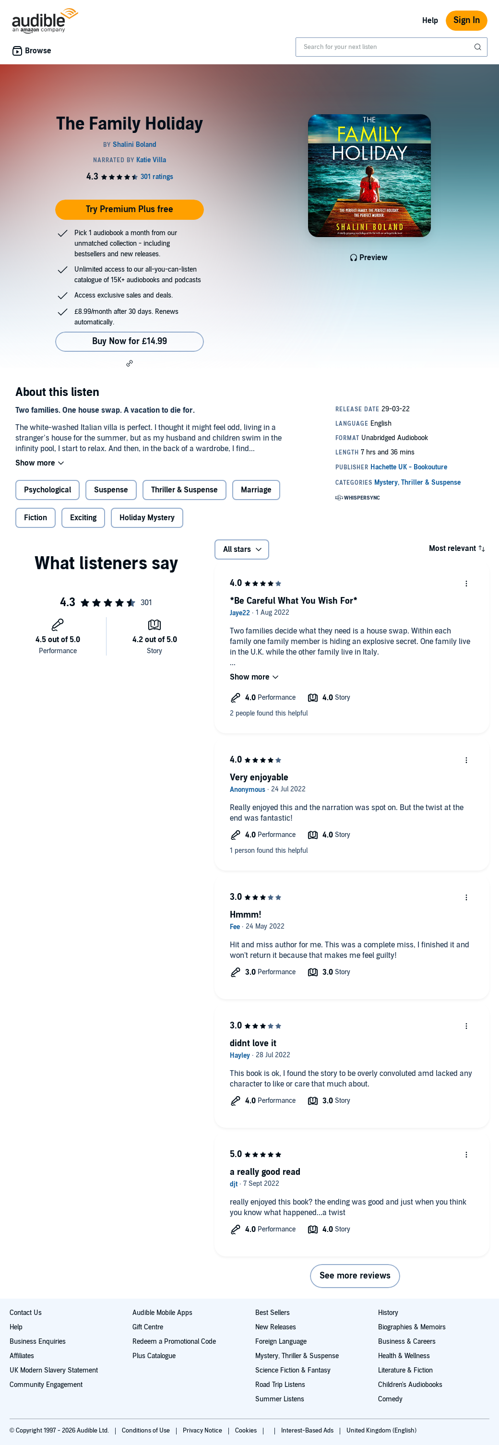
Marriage (256, 490)
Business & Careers (407, 1342)
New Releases (275, 1327)
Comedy (390, 1399)
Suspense (111, 490)
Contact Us (26, 1313)
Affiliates (22, 1356)
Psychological (47, 490)
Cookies (246, 1430)
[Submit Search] (478, 47)
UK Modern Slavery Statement (54, 1370)
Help (430, 20)
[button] (129, 363)
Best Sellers (272, 1313)
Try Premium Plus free (129, 209)
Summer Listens (279, 1399)
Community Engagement (46, 1385)
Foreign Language (281, 1342)
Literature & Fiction (405, 1370)
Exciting (83, 518)
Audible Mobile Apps (162, 1313)
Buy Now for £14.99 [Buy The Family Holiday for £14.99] (129, 341)
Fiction (35, 518)
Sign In (466, 20)
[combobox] (391, 47)
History (388, 1313)
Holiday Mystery (147, 518)
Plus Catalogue (154, 1356)
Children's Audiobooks (410, 1385)
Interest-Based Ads (308, 1430)
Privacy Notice (203, 1430)
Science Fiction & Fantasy (293, 1370)
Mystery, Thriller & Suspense (297, 1356)
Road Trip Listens (280, 1385)
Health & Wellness (404, 1356)
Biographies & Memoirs (412, 1327)
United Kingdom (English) (381, 1430)
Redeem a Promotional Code (174, 1342)
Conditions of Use (146, 1430)
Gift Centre (147, 1327)
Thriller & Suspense (184, 490)
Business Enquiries (38, 1342)
